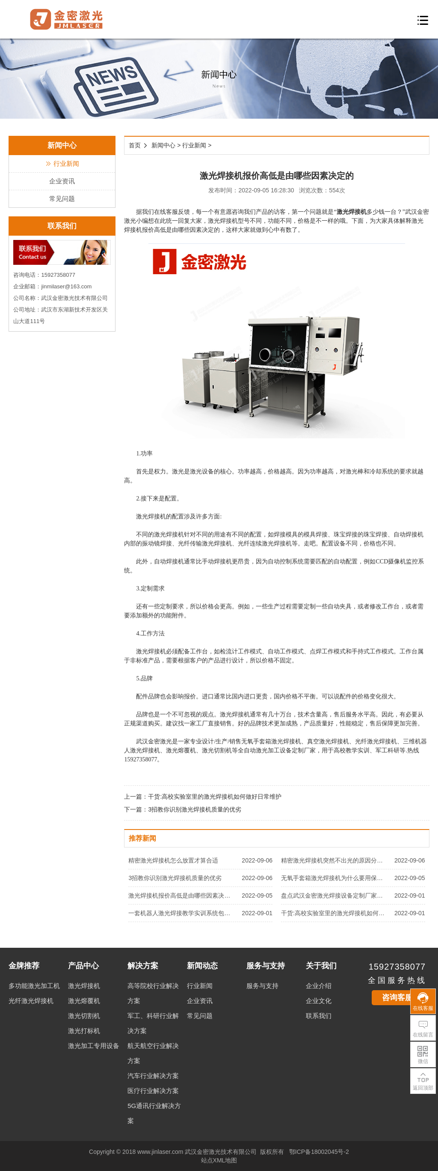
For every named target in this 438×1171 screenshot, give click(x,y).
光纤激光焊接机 (31, 1000)
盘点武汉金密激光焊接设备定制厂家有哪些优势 (335, 895)
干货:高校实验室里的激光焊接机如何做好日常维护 (214, 796)
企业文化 (318, 1000)
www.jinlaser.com (160, 1151)
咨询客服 (397, 997)
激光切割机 (84, 1015)
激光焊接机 (352, 212)
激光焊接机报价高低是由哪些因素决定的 (182, 895)
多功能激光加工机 (34, 985)
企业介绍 (318, 985)
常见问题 (62, 198)
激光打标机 (84, 1030)
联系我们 (318, 1015)
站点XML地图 (219, 1160)
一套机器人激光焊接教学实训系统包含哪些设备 (182, 913)
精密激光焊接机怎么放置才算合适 (173, 860)
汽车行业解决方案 (153, 1075)
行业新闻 (62, 163)
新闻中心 (163, 145)
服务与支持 (262, 985)
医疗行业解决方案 (153, 1090)
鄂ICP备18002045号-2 (319, 1151)
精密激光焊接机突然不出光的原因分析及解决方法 (335, 860)
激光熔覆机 (84, 1000)
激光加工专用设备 (93, 1045)
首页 (135, 145)
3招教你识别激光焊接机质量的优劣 (194, 809)
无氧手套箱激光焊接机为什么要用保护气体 (335, 878)
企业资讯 (62, 181)
